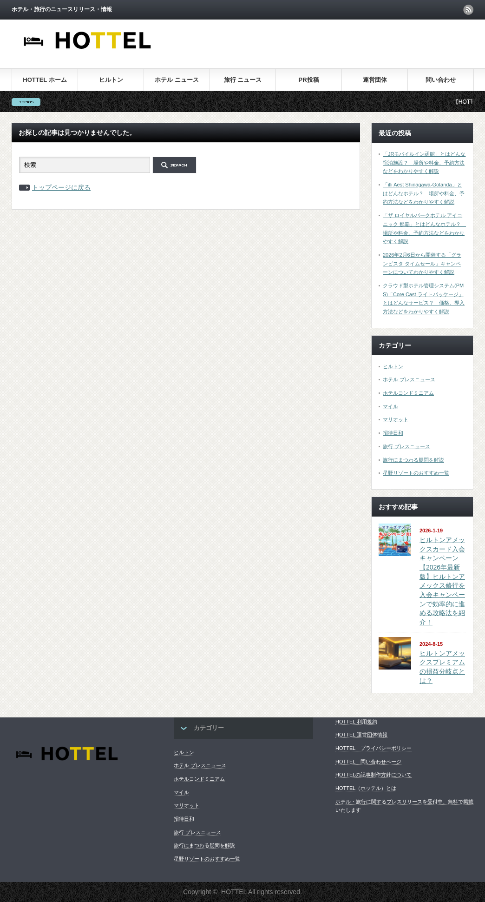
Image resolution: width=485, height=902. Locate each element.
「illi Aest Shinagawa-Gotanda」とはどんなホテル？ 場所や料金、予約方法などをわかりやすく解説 (424, 193)
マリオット (395, 419)
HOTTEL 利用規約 (356, 721)
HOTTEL (234, 891)
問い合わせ (441, 79)
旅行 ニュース (243, 79)
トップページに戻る (61, 187)
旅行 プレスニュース (406, 446)
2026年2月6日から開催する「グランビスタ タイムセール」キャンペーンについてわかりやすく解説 (422, 263)
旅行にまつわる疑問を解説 (413, 460)
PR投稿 (308, 79)
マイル (390, 406)
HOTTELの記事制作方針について (373, 774)
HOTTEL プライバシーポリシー (373, 748)
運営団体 (375, 79)
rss (468, 10)
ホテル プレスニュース (409, 379)
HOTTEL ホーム (44, 79)
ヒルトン (111, 79)
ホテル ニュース (177, 79)
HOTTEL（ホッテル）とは (365, 788)
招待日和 (393, 433)
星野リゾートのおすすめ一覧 (416, 473)
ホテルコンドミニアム (408, 393)
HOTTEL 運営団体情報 (361, 734)
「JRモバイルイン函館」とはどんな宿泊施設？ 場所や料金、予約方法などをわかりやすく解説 (424, 162)
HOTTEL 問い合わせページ (368, 761)
